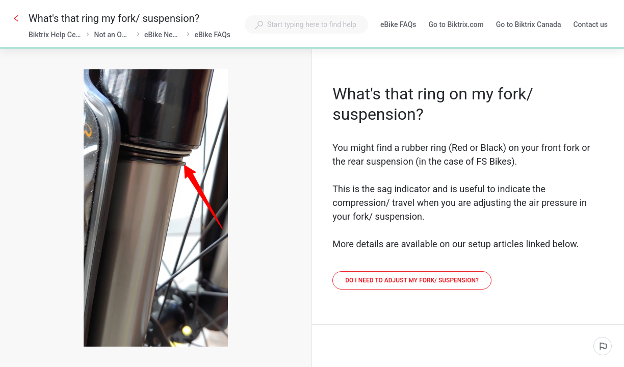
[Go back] (16, 18)
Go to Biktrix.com (456, 25)
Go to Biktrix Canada (528, 25)
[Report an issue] (602, 346)
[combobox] (306, 24)
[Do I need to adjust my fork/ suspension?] (411, 280)
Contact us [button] (590, 24)
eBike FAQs (398, 25)
